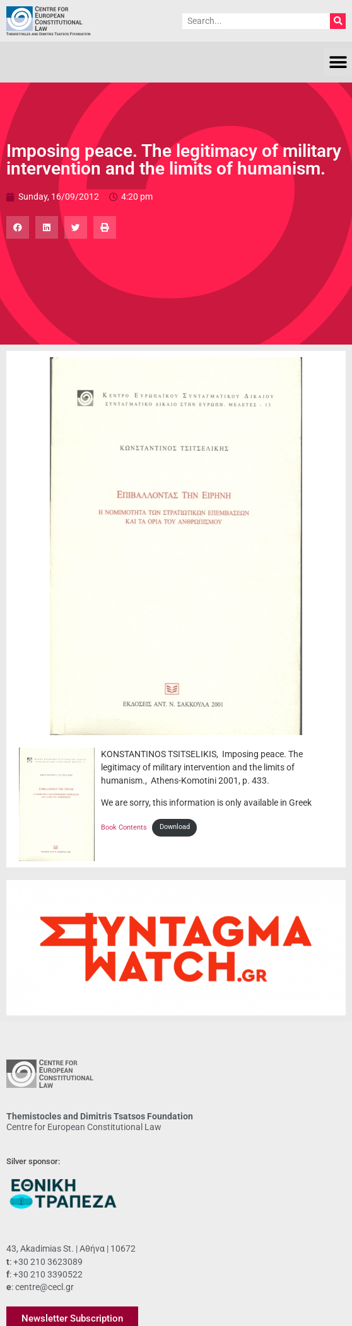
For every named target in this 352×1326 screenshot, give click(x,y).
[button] (338, 62)
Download (175, 827)
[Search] (338, 21)
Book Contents (124, 827)
